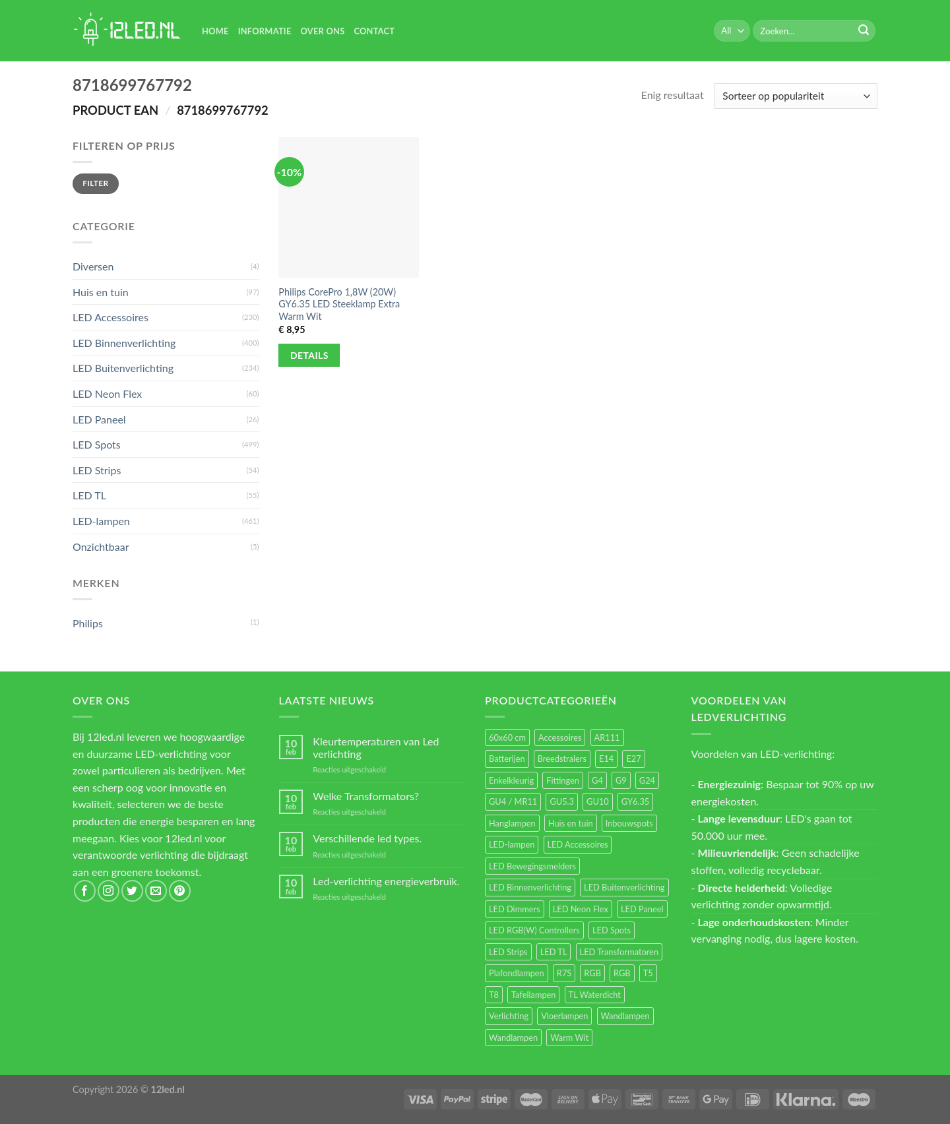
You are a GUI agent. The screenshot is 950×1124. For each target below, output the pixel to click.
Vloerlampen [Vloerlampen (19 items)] (564, 1016)
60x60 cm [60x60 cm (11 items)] (507, 737)
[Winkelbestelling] (795, 96)
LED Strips (97, 470)
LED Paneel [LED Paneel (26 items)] (642, 909)
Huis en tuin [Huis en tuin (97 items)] (570, 823)
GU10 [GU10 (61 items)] (597, 801)
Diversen (93, 266)
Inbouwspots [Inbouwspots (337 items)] (629, 823)
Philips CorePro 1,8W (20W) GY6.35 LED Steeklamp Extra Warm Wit (339, 304)
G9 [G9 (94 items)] (621, 780)
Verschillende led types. (367, 838)
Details (309, 355)
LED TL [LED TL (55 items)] (553, 952)
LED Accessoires (110, 317)
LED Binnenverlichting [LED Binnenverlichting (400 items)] (530, 887)
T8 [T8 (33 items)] (494, 994)
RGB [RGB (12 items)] (622, 973)
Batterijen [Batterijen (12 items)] (507, 758)
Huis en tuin (101, 292)
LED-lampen (101, 521)
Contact (374, 31)
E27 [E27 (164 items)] (633, 758)
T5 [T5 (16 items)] (648, 973)
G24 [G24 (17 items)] (647, 780)
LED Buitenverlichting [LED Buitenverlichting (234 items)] (624, 887)
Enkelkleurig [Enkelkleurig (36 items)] (511, 780)
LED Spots (97, 444)
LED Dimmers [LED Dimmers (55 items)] (514, 909)
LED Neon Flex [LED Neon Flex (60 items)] (580, 909)
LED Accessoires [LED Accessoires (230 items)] (578, 844)
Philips (88, 623)
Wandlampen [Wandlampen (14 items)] (513, 1037)
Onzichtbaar (101, 546)
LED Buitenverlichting (123, 367)
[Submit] (863, 31)
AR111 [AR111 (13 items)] (607, 737)
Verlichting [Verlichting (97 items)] (508, 1016)
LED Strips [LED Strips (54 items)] (508, 952)
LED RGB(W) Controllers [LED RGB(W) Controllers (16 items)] (534, 930)
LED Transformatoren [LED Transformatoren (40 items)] (619, 952)
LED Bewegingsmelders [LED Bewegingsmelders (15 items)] (532, 866)
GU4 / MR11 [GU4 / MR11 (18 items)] (513, 801)
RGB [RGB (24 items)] (592, 973)
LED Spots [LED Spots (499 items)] (611, 930)
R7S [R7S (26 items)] (564, 973)
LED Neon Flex (107, 393)
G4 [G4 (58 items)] (597, 780)
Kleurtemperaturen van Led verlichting (376, 747)
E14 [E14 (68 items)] (606, 758)
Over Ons (323, 31)
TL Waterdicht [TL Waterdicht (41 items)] (595, 994)
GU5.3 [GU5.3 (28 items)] (562, 801)
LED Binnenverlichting (124, 342)
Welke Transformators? (366, 796)
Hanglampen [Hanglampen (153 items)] (512, 823)
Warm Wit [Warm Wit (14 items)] (569, 1037)
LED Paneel (99, 419)
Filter (95, 183)
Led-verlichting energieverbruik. (386, 881)
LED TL (89, 495)
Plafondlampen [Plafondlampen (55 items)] (516, 973)
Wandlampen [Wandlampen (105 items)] (625, 1016)
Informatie (265, 31)
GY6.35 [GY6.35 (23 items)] (635, 801)
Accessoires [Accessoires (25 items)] (559, 737)
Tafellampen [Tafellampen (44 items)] (533, 994)
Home (215, 31)
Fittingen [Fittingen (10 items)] (562, 780)
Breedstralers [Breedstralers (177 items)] (562, 758)
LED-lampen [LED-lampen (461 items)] (511, 844)
